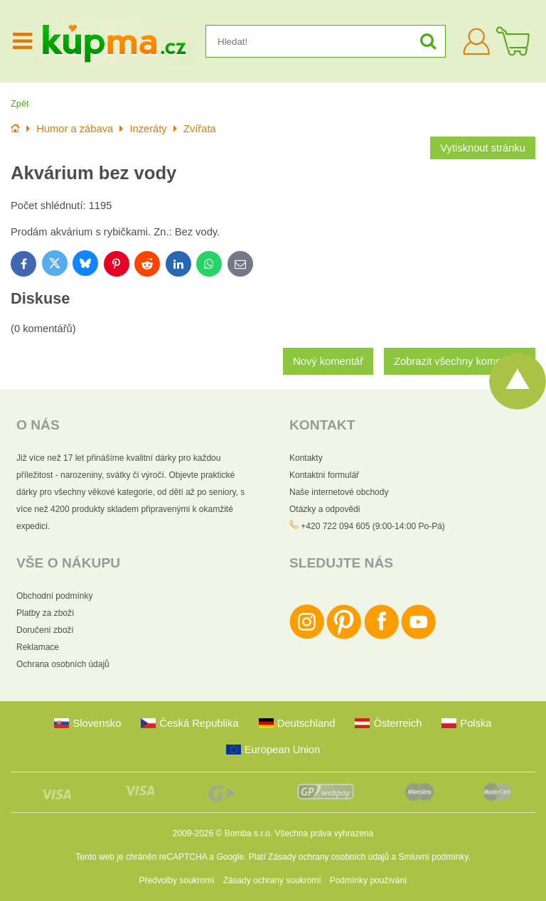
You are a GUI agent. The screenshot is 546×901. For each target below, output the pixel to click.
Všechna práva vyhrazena (323, 833)
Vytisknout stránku (482, 148)
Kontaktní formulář (324, 475)
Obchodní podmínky (54, 596)
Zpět (20, 103)
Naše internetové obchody (338, 492)
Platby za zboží (45, 613)
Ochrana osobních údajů (62, 664)
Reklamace (37, 647)
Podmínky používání (368, 880)
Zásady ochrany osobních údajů (328, 857)
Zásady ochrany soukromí (272, 880)
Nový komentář (328, 361)
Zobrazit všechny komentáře (459, 361)
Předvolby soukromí (177, 880)
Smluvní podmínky (434, 857)
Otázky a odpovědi (324, 509)
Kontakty (306, 458)
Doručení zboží (45, 630)
